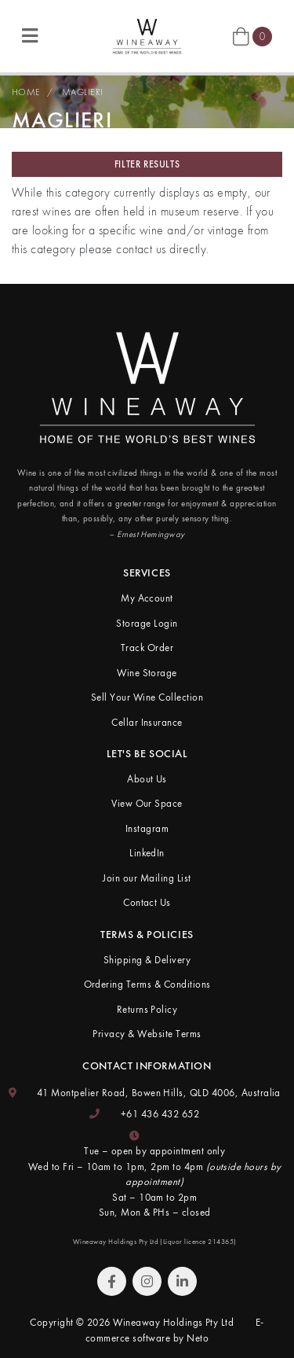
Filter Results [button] (147, 164)
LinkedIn (147, 852)
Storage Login (146, 623)
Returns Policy (147, 1009)
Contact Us (147, 902)
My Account (147, 598)
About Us (147, 779)
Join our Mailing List (147, 878)
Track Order (147, 647)
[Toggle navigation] (30, 36)
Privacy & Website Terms (147, 1033)
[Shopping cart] (252, 35)
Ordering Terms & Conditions (147, 984)
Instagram (147, 828)
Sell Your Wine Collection (147, 697)
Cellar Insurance (147, 722)
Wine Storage (147, 672)
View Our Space (147, 803)
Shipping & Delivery (147, 959)
